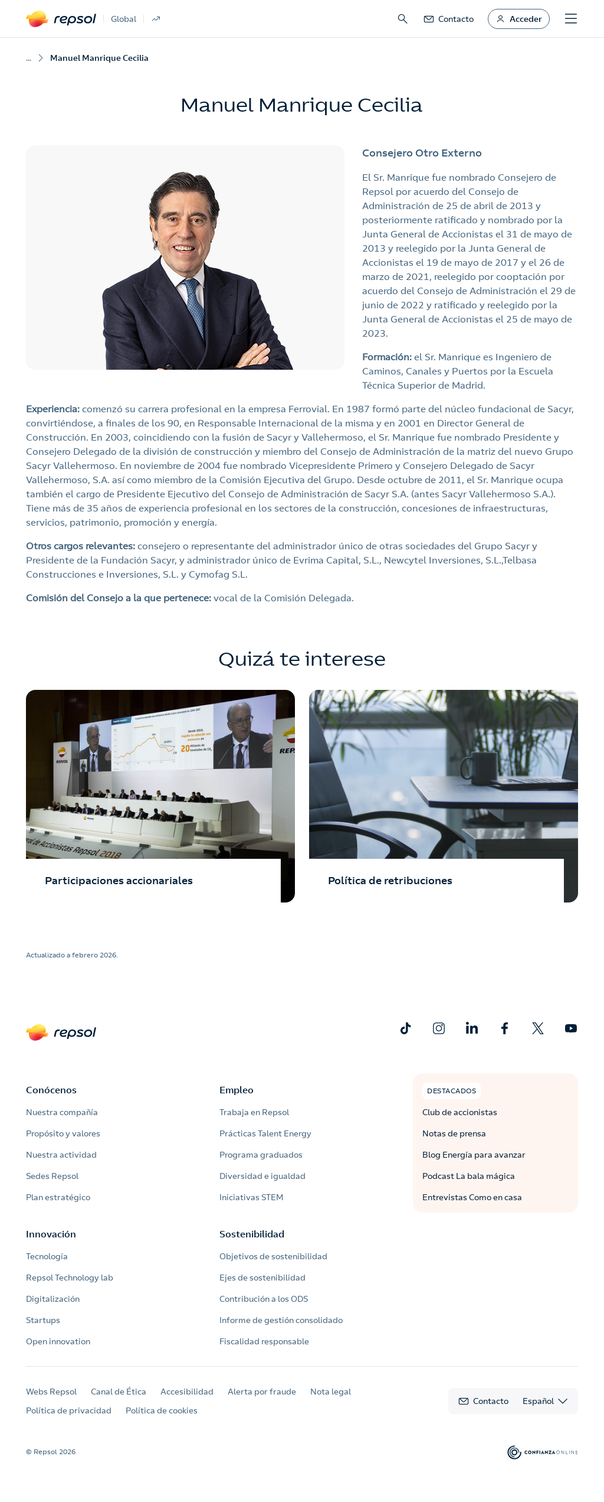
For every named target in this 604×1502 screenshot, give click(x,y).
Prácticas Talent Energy (265, 1133)
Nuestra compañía (62, 1112)
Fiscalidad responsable (264, 1341)
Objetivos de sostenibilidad (273, 1256)
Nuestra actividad (61, 1154)
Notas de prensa (454, 1133)
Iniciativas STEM (251, 1197)
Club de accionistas (459, 1112)
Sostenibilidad (251, 1234)
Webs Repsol (51, 1391)
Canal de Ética (118, 1391)
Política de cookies (162, 1410)
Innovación (51, 1234)
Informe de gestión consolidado (281, 1320)
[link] (448, 19)
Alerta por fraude (262, 1391)
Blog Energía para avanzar (474, 1154)
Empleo (236, 1090)
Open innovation (58, 1341)
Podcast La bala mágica (468, 1176)
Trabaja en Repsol (254, 1112)
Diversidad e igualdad (262, 1176)
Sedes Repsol (52, 1176)
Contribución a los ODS (263, 1299)
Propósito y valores (63, 1133)
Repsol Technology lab (69, 1277)
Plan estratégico (58, 1197)
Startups (43, 1320)
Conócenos (51, 1090)
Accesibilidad (187, 1391)
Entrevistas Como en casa (472, 1197)
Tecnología (47, 1256)
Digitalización (53, 1299)
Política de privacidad (68, 1410)
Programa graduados (261, 1154)
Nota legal (330, 1391)
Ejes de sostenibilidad (262, 1277)
